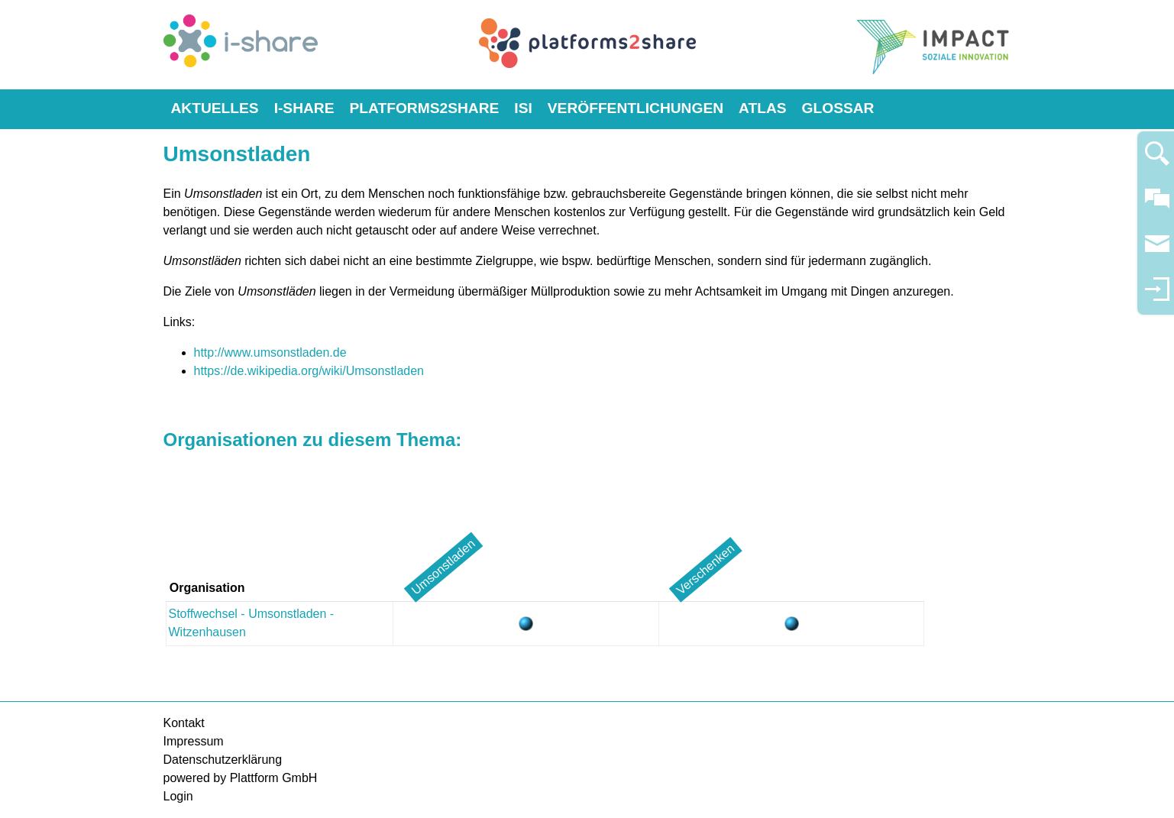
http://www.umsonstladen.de (270, 352)
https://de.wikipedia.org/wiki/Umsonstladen (309, 370)
